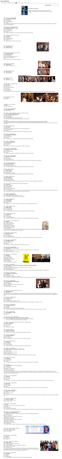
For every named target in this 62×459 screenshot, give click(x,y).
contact (25, 2)
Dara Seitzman (4, 1)
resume (13, 2)
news (5, 2)
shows (16, 2)
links (28, 2)
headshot (9, 2)
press (19, 2)
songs (22, 2)
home (3, 2)
